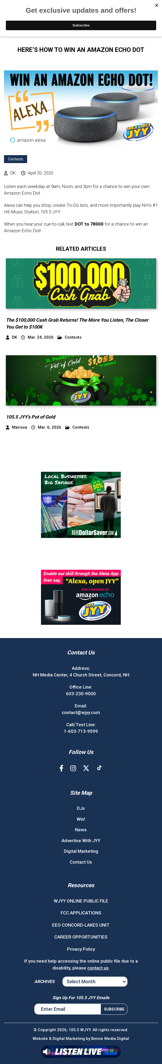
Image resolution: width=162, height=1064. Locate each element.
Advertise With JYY (80, 840)
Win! (81, 819)
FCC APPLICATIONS (81, 912)
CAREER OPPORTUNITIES (80, 937)
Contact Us (81, 862)
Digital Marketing (81, 851)
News (81, 829)
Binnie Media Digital (110, 1038)
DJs (81, 808)
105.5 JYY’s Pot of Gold (31, 417)
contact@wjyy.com (81, 712)
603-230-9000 (81, 693)
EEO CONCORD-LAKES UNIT (81, 925)
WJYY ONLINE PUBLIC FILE (81, 901)
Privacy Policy (81, 949)
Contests (15, 159)
